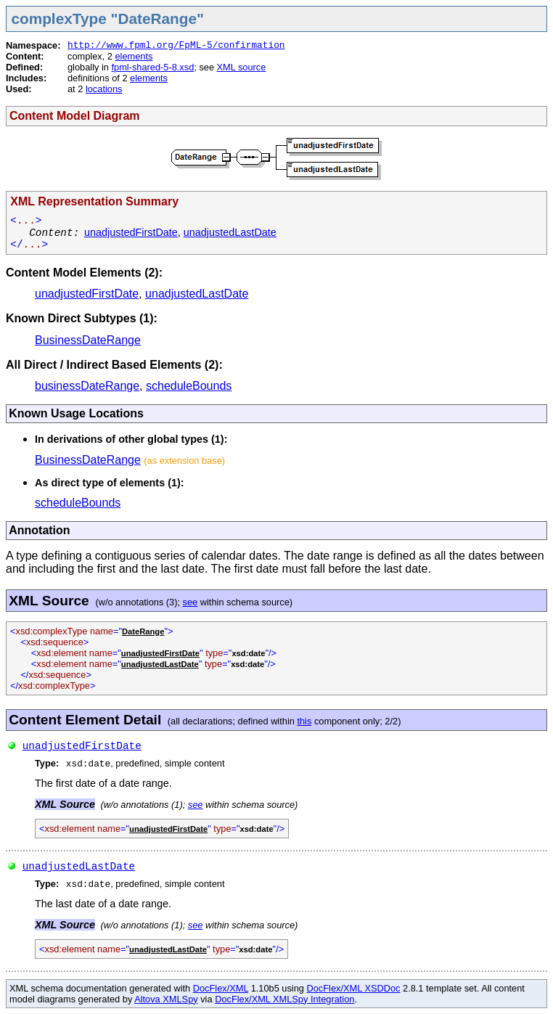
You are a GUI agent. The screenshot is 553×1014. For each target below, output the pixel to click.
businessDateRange (87, 386)
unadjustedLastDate (230, 232)
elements (133, 56)
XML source (241, 67)
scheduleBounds (189, 386)
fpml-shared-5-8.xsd (152, 67)
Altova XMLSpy (166, 999)
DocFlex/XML (220, 988)
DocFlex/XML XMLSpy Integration (284, 999)
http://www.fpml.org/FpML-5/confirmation (176, 45)
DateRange (143, 631)
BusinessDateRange (88, 340)
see (190, 602)
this (304, 721)
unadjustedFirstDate (131, 232)
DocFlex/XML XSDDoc (354, 988)
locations (104, 88)
